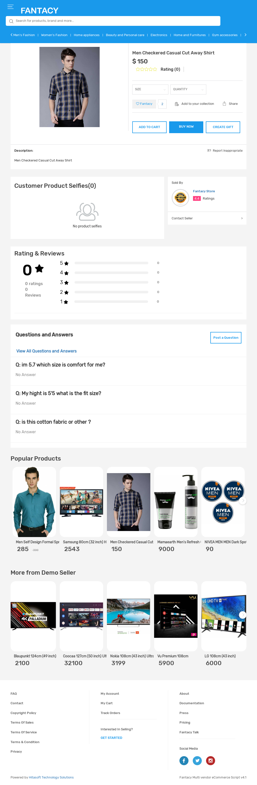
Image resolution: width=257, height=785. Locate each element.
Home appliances (87, 35)
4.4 (197, 198)
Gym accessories (225, 35)
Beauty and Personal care (125, 35)
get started (111, 738)
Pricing (184, 722)
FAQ (14, 693)
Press (183, 713)
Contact (17, 703)
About (184, 693)
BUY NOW (186, 126)
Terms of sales (22, 722)
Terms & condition (25, 742)
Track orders (110, 713)
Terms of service (24, 732)
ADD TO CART (149, 127)
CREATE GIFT (223, 127)
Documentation (191, 703)
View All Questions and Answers (46, 351)
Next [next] (243, 503)
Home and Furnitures (190, 35)
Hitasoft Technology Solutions (51, 777)
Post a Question (225, 337)
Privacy (16, 751)
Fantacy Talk (189, 732)
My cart (107, 703)
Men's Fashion (24, 35)
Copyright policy (23, 713)
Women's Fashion (54, 35)
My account (110, 693)
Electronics (159, 35)
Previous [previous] (15, 503)
